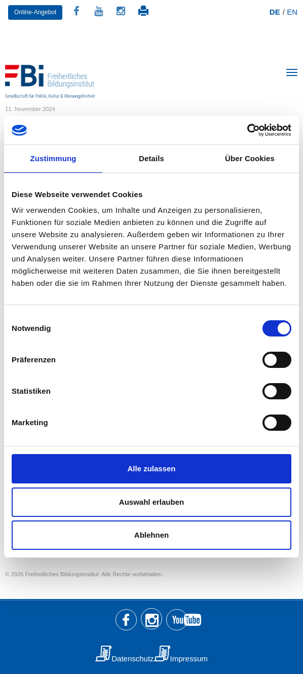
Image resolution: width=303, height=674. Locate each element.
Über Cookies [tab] (250, 158)
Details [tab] (151, 158)
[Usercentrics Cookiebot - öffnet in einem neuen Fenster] (247, 130)
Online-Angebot (35, 12)
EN (292, 12)
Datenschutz (132, 658)
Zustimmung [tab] (53, 158)
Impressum (189, 658)
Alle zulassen (151, 468)
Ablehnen (151, 535)
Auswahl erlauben (151, 502)
